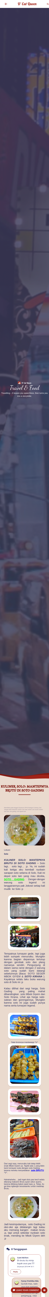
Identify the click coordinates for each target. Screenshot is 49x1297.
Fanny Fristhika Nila (29, 1281)
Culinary (36, 808)
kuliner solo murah (33, 809)
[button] (6, 4)
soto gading (13, 811)
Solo (40, 808)
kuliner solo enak (22, 809)
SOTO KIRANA (33, 976)
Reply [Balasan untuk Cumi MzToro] (15, 1271)
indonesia (14, 809)
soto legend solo (21, 811)
